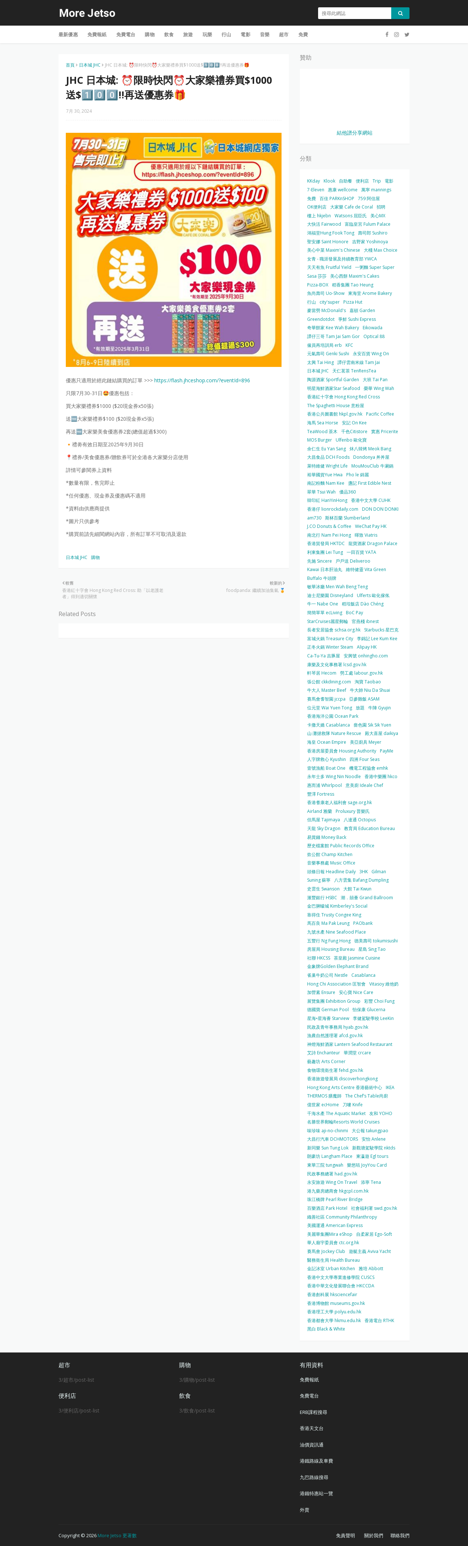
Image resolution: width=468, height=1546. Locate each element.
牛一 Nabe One (322, 604)
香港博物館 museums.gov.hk (336, 1303)
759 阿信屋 (369, 198)
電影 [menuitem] (245, 34)
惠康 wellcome (343, 190)
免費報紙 (309, 1379)
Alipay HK (367, 647)
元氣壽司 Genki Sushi (328, 353)
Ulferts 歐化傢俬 (373, 595)
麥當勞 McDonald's (326, 310)
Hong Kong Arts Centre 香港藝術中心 (344, 1087)
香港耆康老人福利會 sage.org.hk (339, 802)
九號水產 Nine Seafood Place (336, 932)
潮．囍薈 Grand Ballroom (367, 897)
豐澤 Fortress (320, 794)
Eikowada (372, 327)
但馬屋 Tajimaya (323, 820)
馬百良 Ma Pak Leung (328, 923)
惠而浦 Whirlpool (324, 785)
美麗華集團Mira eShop (329, 1234)
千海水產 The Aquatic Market (336, 1113)
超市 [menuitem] (283, 34)
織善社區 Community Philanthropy (342, 1217)
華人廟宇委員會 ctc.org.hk (333, 1242)
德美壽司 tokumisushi (376, 941)
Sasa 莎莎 (317, 276)
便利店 (362, 181)
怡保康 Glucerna (368, 1009)
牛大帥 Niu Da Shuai (370, 690)
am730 (314, 518)
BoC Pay (354, 612)
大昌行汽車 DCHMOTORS (332, 1139)
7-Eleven (315, 190)
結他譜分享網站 (355, 132)
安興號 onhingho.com (366, 656)
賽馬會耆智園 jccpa (326, 699)
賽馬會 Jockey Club (326, 1251)
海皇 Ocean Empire (326, 742)
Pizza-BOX (317, 285)
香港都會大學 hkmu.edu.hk (334, 1320)
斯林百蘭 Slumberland (347, 518)
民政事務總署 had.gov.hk (332, 1174)
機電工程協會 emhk (368, 768)
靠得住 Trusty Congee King (334, 915)
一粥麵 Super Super (375, 267)
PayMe (386, 751)
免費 (311, 198)
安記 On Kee (354, 423)
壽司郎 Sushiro (373, 233)
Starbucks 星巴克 (381, 630)
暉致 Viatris (366, 535)
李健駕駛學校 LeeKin (373, 1018)
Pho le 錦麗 (357, 475)
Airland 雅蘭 (319, 811)
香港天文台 (312, 1428)
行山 (311, 302)
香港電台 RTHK (379, 1320)
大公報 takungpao (370, 1130)
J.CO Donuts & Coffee (329, 526)
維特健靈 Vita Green (366, 569)
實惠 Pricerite (384, 431)
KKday (313, 181)
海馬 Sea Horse (322, 423)
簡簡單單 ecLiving (324, 612)
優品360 (347, 492)
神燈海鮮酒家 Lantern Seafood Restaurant (349, 1044)
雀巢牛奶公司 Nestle (327, 975)
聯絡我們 (400, 1535)
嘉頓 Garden (362, 310)
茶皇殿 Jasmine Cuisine (357, 958)
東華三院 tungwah (325, 1165)
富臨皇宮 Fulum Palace (367, 224)
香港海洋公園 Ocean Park (332, 716)
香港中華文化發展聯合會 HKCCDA (340, 1286)
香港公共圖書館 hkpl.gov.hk (334, 414)
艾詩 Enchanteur (323, 1053)
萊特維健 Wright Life (327, 466)
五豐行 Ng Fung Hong (329, 941)
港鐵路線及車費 (316, 1460)
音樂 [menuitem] (264, 34)
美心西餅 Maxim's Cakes (354, 276)
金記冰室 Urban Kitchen (331, 1268)
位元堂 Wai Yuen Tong (329, 708)
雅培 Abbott (371, 1268)
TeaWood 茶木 (322, 431)
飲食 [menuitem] (169, 34)
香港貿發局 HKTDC (326, 543)
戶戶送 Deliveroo (353, 561)
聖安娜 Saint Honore (327, 242)
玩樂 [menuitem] (207, 34)
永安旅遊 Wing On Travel (332, 1182)
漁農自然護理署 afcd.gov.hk (335, 1035)
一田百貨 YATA (361, 552)
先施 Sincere (319, 561)
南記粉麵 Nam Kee (325, 483)
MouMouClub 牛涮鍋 (372, 466)
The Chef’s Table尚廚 (366, 1096)
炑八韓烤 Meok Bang (370, 449)
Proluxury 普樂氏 (353, 811)
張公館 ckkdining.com (329, 682)
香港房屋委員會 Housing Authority (341, 751)
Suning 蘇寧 (319, 880)
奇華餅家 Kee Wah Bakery (333, 327)
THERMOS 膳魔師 (324, 1096)
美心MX (377, 216)
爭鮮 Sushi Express (357, 319)
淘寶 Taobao (368, 682)
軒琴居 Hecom (321, 673)
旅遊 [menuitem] (188, 34)
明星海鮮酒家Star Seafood (333, 388)
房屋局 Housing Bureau (331, 949)
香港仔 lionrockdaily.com (332, 509)
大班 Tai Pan (375, 379)
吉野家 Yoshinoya (370, 242)
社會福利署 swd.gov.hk (374, 1208)
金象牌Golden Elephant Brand (338, 966)
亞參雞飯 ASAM (364, 699)
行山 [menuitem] (226, 34)
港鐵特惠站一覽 (316, 1493)
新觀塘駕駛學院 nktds (373, 1148)
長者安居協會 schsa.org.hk (334, 630)
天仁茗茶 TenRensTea (354, 371)
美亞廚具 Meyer (365, 742)
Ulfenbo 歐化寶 (351, 440)
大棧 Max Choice (380, 250)
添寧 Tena (371, 1182)
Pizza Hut (352, 302)
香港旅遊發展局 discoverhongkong (342, 1079)
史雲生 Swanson (323, 889)
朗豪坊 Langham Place (329, 1156)
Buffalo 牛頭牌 (321, 578)
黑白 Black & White (326, 1329)
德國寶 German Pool (328, 1009)
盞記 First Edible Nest (369, 483)
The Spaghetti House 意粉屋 (335, 405)
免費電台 (309, 1395)
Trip (377, 181)
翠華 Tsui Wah (321, 492)
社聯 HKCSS (318, 958)
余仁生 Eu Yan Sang (326, 449)
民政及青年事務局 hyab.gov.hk (337, 1027)
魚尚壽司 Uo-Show (325, 293)
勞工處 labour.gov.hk (361, 673)
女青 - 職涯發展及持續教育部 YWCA (342, 259)
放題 (360, 708)
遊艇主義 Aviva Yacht (370, 1251)
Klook (329, 181)
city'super (330, 302)
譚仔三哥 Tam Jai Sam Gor (333, 336)
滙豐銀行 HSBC (322, 897)
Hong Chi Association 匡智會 (336, 984)
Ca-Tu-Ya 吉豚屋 (323, 656)
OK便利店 (317, 207)
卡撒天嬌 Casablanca (328, 725)
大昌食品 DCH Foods (328, 457)
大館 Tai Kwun (357, 889)
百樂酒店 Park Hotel (327, 1208)
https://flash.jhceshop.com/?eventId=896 (202, 380)
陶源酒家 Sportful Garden (333, 379)
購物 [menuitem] (149, 34)
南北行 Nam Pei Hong (329, 535)
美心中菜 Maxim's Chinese (333, 250)
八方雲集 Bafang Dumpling (361, 880)
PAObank (363, 923)
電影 (389, 181)
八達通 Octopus (360, 820)
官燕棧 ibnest (365, 621)
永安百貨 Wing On (371, 353)
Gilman (378, 871)
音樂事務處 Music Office (331, 863)
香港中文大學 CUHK (370, 500)
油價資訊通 (312, 1444)
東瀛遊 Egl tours (372, 1156)
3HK (363, 871)
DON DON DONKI (380, 509)
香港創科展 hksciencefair (332, 1294)
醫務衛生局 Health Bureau (333, 1260)
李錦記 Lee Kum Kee (377, 638)
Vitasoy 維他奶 (384, 984)
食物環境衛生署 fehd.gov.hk (335, 1070)
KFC (349, 345)
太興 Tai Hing (320, 362)
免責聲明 (345, 1535)
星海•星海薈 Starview (328, 1018)
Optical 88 (374, 336)
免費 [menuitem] (303, 34)
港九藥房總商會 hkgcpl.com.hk (338, 1191)
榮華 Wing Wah (379, 388)
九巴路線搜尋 (314, 1477)
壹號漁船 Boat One (326, 768)
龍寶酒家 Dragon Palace (372, 543)
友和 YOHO (380, 1113)
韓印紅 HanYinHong (327, 500)
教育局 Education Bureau (369, 828)
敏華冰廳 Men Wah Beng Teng (337, 586)
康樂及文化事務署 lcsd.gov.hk (336, 664)
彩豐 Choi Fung (379, 1001)
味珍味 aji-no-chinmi (327, 1130)
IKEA (390, 1087)
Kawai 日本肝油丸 (324, 569)
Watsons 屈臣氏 (351, 216)
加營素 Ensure (321, 992)
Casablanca (363, 975)
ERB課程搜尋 (313, 1412)
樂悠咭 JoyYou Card (367, 1165)
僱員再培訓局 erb (324, 345)
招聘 (381, 207)
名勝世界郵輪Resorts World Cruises (343, 1122)
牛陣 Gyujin (379, 708)
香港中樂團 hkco (381, 776)
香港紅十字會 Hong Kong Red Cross (343, 397)
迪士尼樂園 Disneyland (330, 595)
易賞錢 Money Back (326, 837)
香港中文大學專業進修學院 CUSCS (340, 1277)
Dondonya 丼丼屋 (371, 457)
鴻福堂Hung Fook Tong (330, 233)
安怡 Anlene (374, 1139)
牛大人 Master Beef (326, 690)
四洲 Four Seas (365, 759)
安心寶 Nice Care (356, 992)
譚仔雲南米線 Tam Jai (358, 362)
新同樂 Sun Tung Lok (327, 1148)
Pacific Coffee (380, 414)
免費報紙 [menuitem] (97, 34)
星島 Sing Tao (372, 949)
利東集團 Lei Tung (325, 552)
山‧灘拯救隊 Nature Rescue (334, 733)
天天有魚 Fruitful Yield (329, 267)
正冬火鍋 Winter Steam (330, 647)
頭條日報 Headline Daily (331, 871)
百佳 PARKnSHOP (337, 198)
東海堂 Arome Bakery (370, 293)
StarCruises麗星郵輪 (327, 621)
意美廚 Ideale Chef (364, 785)
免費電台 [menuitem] (126, 34)
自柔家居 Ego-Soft (374, 1234)
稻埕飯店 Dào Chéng (363, 604)
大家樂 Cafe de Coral (351, 207)
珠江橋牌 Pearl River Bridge (335, 1199)
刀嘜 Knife (353, 1105)
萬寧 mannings (376, 190)
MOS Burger (319, 440)
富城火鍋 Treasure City (330, 638)
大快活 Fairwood (324, 224)
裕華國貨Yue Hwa (325, 475)
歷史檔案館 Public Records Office (340, 846)
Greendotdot (321, 319)
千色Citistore (354, 431)
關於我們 (373, 1535)
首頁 (70, 65)
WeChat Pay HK (370, 526)
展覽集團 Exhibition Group (334, 1001)
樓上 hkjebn (319, 216)
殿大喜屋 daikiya (381, 733)
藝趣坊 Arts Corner (326, 1061)
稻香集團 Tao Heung (352, 285)
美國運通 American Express (335, 1225)
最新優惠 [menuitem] (68, 34)
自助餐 (345, 181)
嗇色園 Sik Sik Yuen (372, 725)
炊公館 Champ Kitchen (329, 854)
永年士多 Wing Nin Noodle (334, 776)
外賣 (304, 1509)
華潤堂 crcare (357, 1053)
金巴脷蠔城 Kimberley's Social (337, 906)
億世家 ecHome (323, 1105)
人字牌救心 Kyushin (326, 759)
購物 (95, 557)
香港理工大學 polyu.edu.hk (334, 1312)
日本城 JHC (90, 65)
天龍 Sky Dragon (323, 828)
